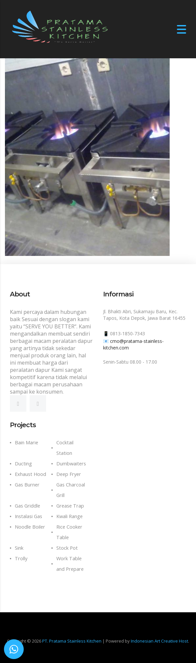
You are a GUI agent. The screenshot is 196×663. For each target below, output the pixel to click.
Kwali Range (69, 516)
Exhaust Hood (30, 474)
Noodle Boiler (30, 527)
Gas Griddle (27, 506)
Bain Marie (26, 442)
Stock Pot (67, 548)
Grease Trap (70, 506)
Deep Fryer (68, 474)
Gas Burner (27, 485)
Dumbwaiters (71, 463)
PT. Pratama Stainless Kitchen (71, 641)
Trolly (21, 558)
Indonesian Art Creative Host (159, 641)
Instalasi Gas (28, 516)
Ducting (23, 463)
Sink (19, 548)
